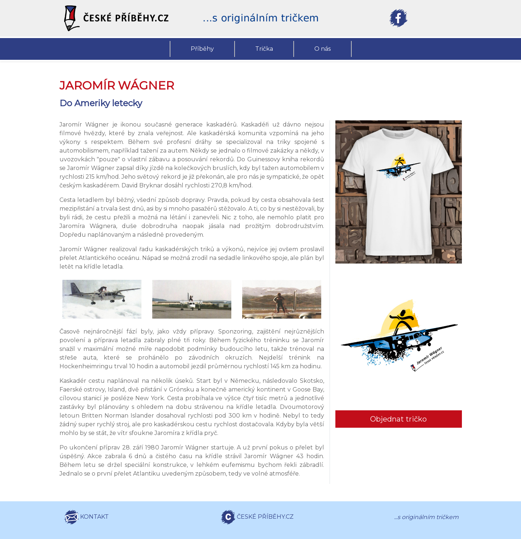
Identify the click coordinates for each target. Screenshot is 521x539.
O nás (322, 48)
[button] (122, 18)
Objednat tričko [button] (398, 419)
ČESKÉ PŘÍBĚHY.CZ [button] (257, 517)
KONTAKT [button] (86, 517)
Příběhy (202, 48)
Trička (264, 48)
